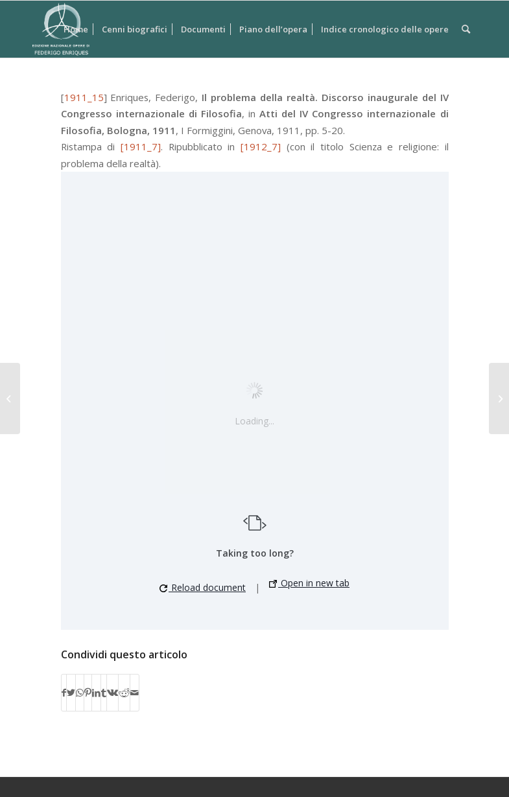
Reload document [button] (203, 587)
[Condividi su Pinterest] (87, 693)
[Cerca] (466, 29)
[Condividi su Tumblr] (103, 693)
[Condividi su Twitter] (71, 693)
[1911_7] (141, 146)
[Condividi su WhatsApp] (80, 693)
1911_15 (84, 97)
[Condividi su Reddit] (124, 693)
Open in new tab (309, 583)
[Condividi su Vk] (112, 693)
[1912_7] (261, 146)
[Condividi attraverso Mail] (134, 693)
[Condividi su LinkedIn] (96, 693)
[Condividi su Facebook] (64, 693)
